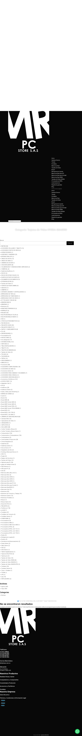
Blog (53, 219)
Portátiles (54, 164)
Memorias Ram (56, 165)
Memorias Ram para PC (58, 173)
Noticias (3, 595)
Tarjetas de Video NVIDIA (58, 179)
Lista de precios (56, 215)
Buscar (2, 240)
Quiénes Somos (56, 160)
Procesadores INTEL (57, 181)
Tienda (53, 194)
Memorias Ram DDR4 (57, 177)
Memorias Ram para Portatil (59, 175)
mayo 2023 (4, 588)
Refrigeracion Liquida (57, 171)
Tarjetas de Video (56, 167)
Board (53, 169)
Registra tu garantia (57, 185)
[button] (77, 731)
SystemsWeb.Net (45, 735)
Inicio (53, 190)
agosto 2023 (4, 586)
